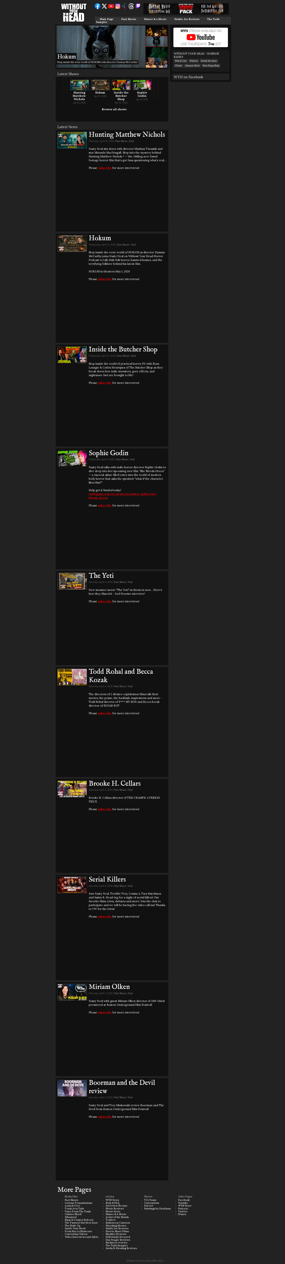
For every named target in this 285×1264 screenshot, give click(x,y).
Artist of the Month (117, 1217)
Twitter (183, 1211)
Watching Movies (116, 1225)
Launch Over (72, 1205)
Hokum (100, 92)
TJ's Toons (150, 1200)
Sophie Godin (142, 94)
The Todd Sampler (117, 1245)
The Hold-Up (72, 1225)
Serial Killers (107, 879)
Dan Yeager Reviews (118, 1239)
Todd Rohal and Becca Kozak (121, 676)
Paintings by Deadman (157, 1208)
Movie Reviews (115, 1208)
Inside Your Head (75, 1228)
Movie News (113, 1211)
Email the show (209, 60)
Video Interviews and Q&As (81, 1237)
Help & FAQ (112, 1202)
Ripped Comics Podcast (79, 1219)
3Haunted (71, 1217)
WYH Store (185, 1205)
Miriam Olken (109, 987)
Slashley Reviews (116, 1234)
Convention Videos (76, 1234)
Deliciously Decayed (118, 1237)
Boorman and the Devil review (122, 1087)
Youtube (183, 1202)
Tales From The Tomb (78, 1211)
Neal (131, 141)
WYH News (112, 1200)
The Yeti (101, 576)
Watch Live (181, 60)
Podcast (194, 60)
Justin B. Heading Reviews (121, 1248)
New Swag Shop (211, 65)
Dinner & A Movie (116, 1214)
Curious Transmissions (78, 1202)
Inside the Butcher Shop (121, 96)
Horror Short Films (117, 1231)
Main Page (106, 19)
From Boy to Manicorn (78, 1231)
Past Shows (128, 19)
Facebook (184, 1200)
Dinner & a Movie (155, 19)
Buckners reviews (116, 1242)
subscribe (105, 168)
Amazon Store (192, 65)
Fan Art (148, 1205)
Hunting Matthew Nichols (79, 96)
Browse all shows (114, 109)
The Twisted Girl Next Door (81, 1222)
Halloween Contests (118, 1222)
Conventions (151, 1202)
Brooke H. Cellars (115, 783)
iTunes (178, 65)
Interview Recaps (116, 1205)
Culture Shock (73, 1214)
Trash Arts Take (74, 1208)
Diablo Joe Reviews (186, 19)
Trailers (110, 1219)
